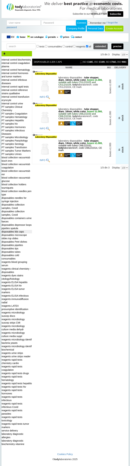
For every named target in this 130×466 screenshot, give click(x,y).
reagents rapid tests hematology (12, 378)
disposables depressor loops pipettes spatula (16, 227)
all (88, 46)
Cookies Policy (65, 454)
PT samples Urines (11, 154)
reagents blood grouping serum (14, 264)
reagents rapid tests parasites (12, 412)
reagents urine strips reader (16, 356)
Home (20, 37)
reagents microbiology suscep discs (13, 314)
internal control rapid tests (15, 86)
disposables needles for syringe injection (14, 200)
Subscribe (115, 14)
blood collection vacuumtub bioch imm (16, 159)
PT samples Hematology (14, 117)
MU (109, 67)
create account (114, 28)
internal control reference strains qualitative (15, 92)
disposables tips (10, 248)
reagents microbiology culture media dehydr (13, 328)
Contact (76, 37)
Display (116, 54)
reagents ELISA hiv (12, 285)
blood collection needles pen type (16, 193)
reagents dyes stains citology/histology (12, 277)
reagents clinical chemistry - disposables (16, 270)
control (68, 46)
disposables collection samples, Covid (13, 206)
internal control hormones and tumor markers (15, 75)
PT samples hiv (10, 123)
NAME (69, 67)
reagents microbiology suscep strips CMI (13, 321)
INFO (42, 97)
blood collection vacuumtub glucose (16, 179)
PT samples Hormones (14, 127)
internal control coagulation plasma (16, 65)
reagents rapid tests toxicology (12, 419)
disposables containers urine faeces (16, 220)
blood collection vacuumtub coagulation (16, 166)
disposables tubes (11, 252)
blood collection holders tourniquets (14, 186)
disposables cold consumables (10, 257)
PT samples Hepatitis (13, 120)
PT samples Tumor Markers (16, 150)
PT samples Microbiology (15, 137)
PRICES (64, 37)
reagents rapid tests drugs (15, 373)
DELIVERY (120, 67)
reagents (79, 46)
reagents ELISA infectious (15, 295)
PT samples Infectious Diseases (13, 132)
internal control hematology (16, 69)
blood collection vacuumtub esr (16, 173)
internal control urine (12, 103)
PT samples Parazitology (15, 140)
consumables (53, 46)
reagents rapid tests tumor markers (15, 426)
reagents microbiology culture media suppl (13, 334)
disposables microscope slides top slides (14, 237)
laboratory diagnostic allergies (12, 436)
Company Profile (76, 28)
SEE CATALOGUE (35, 37)
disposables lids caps (13, 231)
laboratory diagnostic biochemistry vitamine (13, 442)
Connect (81, 22)
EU (11, 37)
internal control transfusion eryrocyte (15, 98)
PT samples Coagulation (14, 113)
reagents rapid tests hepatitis (17, 383)
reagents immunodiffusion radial (15, 301)
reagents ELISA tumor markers (13, 291)
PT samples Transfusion (14, 147)
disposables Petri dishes (14, 241)
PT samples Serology (13, 144)
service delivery (10, 430)
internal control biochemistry (16, 59)
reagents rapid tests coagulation (12, 368)
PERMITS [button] (51, 37)
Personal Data (95, 28)
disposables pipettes (12, 245)
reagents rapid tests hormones (12, 392)
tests (40, 46)
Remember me (98, 23)
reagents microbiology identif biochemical (17, 348)
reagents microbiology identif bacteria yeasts (17, 341)
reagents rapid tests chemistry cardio (12, 361)
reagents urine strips (12, 353)
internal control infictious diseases (14, 82)
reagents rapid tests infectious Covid (12, 405)
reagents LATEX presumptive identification (15, 307)
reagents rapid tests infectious (12, 399)
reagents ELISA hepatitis (14, 282)
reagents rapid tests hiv (14, 386)
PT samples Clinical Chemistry (12, 109)
